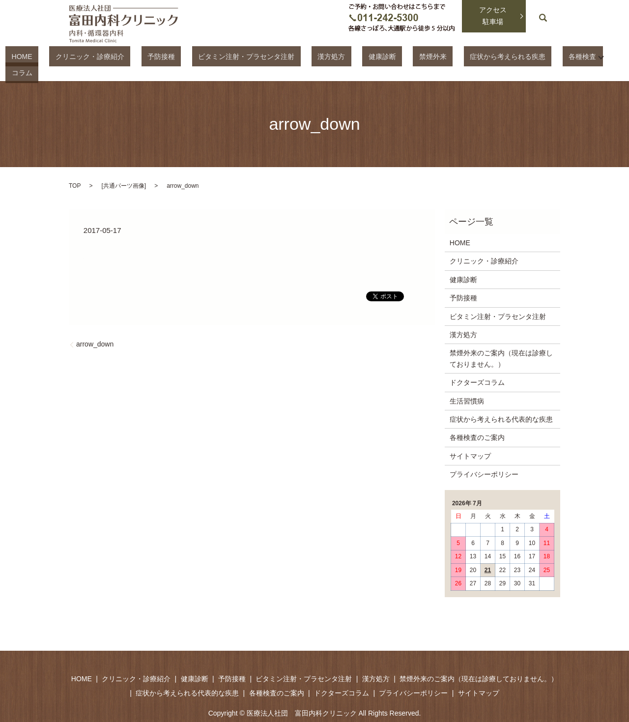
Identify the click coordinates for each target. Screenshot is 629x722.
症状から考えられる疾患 (462, 56)
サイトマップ (470, 439)
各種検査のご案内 (477, 421)
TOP (75, 168)
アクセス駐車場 (493, 16)
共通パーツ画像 (123, 168)
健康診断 (361, 56)
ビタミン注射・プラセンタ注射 (249, 56)
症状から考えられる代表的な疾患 (501, 402)
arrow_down (95, 327)
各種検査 (525, 56)
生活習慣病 (467, 384)
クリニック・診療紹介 (118, 56)
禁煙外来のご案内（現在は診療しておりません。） (501, 341)
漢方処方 (323, 56)
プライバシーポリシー (484, 457)
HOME (62, 56)
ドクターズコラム (477, 365)
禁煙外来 (400, 56)
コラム (567, 56)
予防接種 (177, 56)
